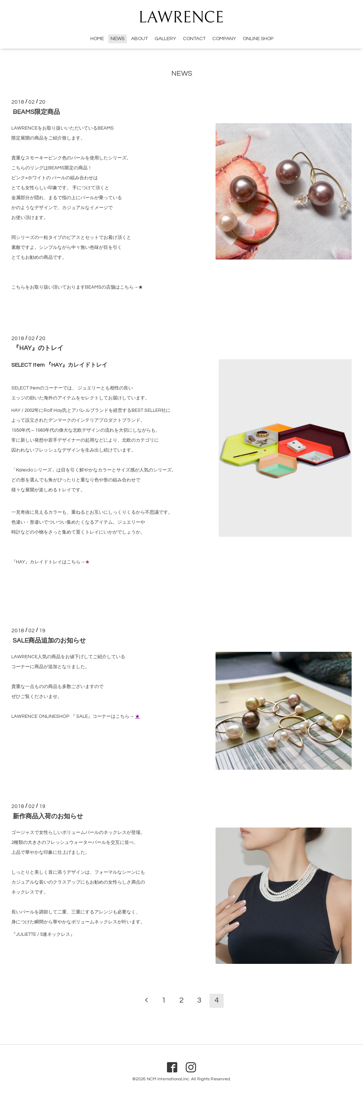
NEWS (117, 38)
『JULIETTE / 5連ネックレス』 (43, 934)
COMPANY (224, 38)
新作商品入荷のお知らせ (48, 816)
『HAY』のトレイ (38, 348)
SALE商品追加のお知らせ (49, 640)
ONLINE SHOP (258, 38)
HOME (97, 38)
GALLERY (165, 38)
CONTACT (194, 38)
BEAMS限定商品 (36, 112)
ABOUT (139, 38)
